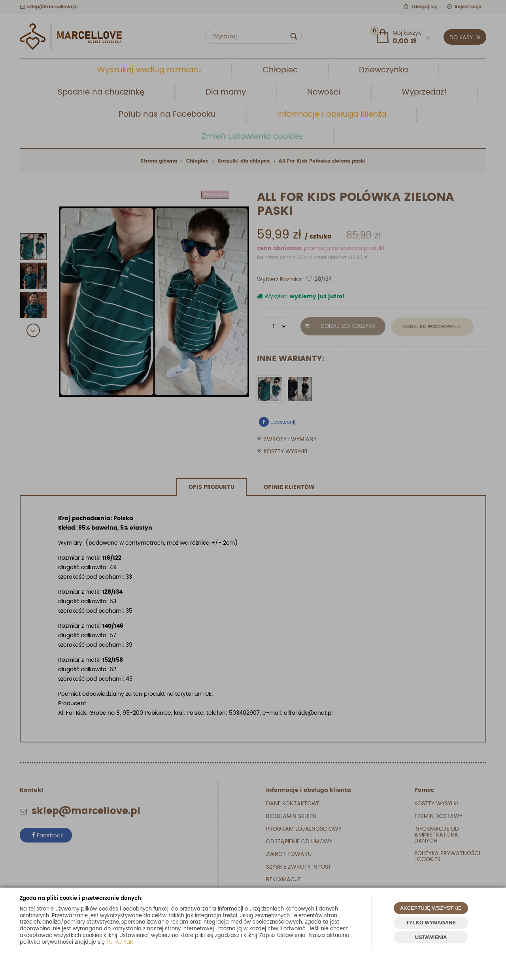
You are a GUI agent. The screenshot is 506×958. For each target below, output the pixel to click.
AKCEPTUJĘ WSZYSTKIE (430, 908)
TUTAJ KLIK (119, 942)
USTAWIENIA (431, 937)
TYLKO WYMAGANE (431, 923)
